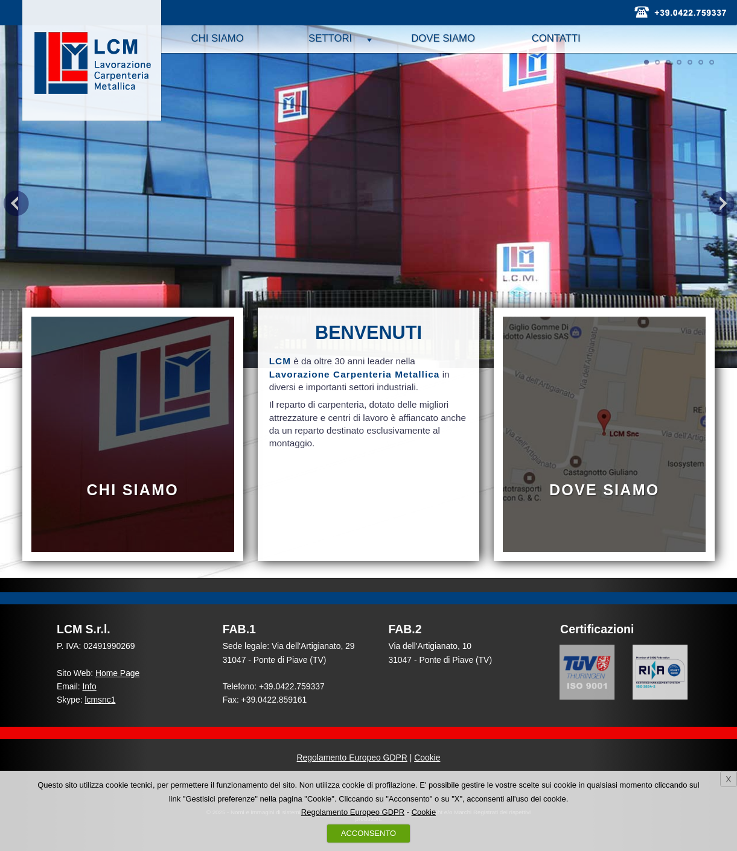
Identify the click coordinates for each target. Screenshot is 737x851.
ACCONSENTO (369, 833)
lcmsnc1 (100, 699)
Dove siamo (443, 38)
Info (90, 686)
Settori (330, 38)
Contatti (556, 38)
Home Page (117, 673)
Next (721, 203)
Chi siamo (217, 38)
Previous (15, 203)
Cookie (427, 757)
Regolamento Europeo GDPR (352, 757)
